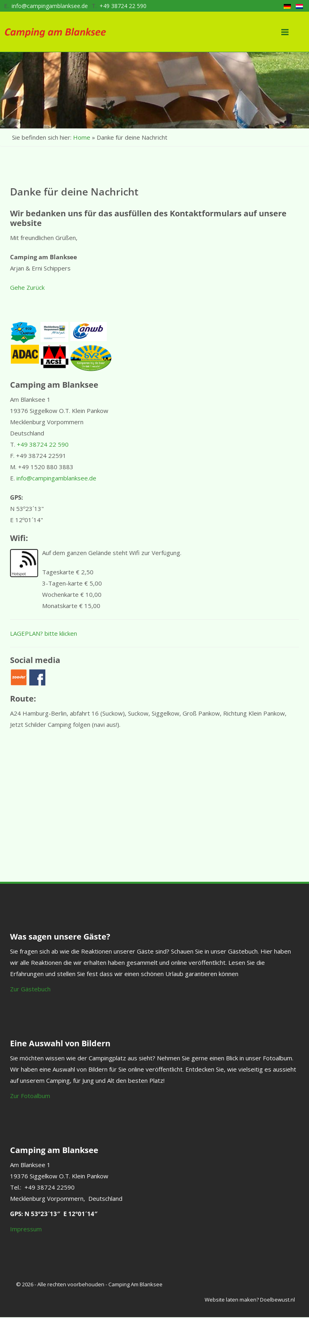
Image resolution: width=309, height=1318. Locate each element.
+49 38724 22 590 (123, 6)
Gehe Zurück (27, 287)
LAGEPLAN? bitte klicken (43, 633)
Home (81, 137)
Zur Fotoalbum (30, 1096)
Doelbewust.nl (277, 1299)
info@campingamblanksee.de (50, 6)
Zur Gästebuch (30, 989)
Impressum (26, 1229)
